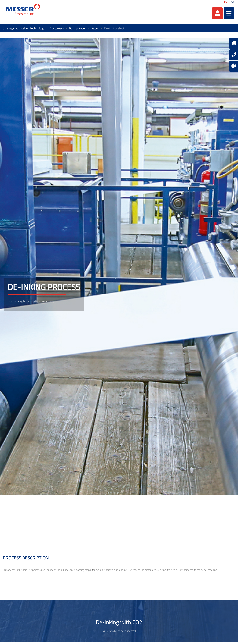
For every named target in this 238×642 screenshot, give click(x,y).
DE (232, 2)
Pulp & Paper (77, 28)
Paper (95, 28)
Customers (57, 28)
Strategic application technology (23, 28)
